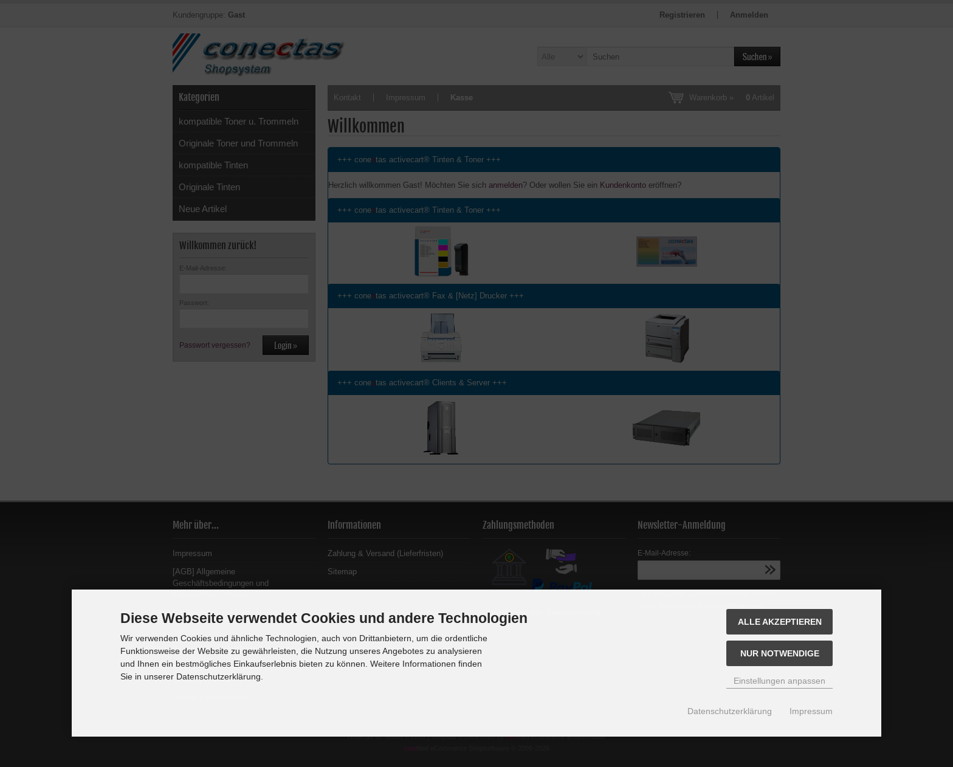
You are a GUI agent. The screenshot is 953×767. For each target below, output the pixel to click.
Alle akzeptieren (780, 622)
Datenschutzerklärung (729, 711)
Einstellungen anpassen (779, 681)
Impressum (811, 711)
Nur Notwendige (779, 653)
